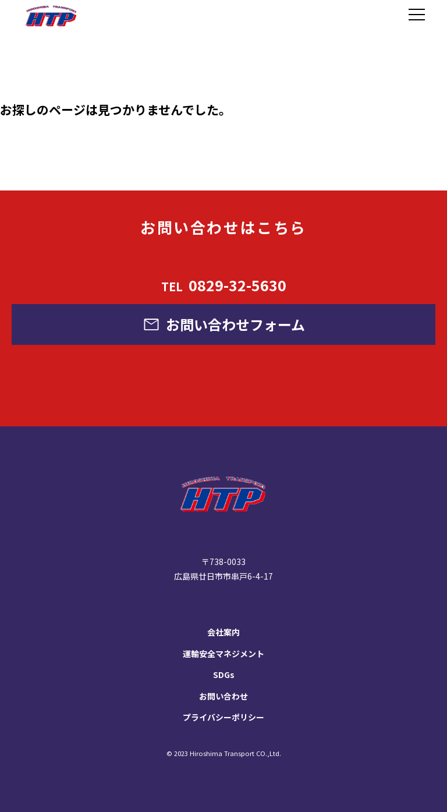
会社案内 (223, 632)
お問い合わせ (223, 696)
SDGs (224, 674)
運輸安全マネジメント (223, 653)
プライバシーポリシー (223, 717)
